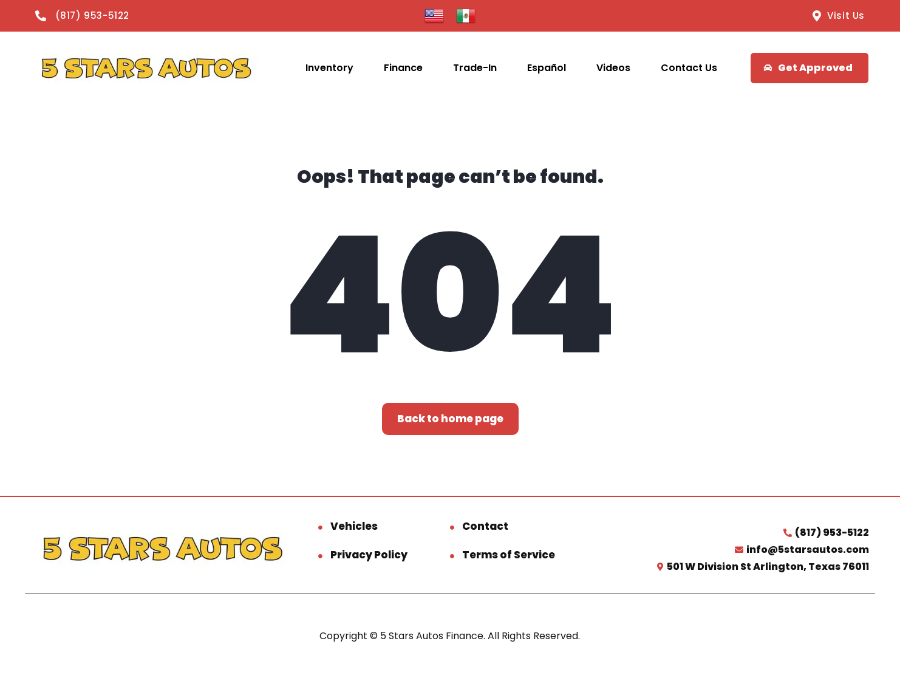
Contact (485, 526)
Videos (613, 68)
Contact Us (689, 68)
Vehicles (354, 526)
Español (546, 68)
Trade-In (475, 68)
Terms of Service (508, 554)
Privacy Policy (368, 554)
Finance (403, 68)
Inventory (329, 68)
